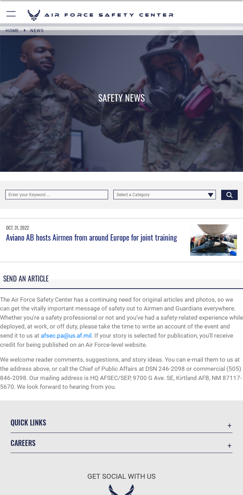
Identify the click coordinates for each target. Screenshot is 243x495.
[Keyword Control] (56, 194)
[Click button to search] (229, 194)
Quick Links (28, 422)
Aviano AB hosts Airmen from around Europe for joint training (91, 237)
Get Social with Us (121, 476)
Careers (23, 442)
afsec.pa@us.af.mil (66, 335)
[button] (11, 15)
